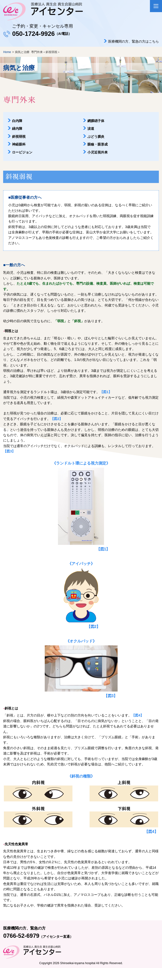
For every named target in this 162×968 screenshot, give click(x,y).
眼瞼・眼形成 (97, 144)
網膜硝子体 (95, 121)
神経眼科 (19, 144)
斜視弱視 (19, 136)
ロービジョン (22, 152)
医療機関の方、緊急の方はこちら (133, 41)
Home (7, 52)
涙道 (90, 128)
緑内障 (17, 128)
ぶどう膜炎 (95, 136)
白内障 (17, 121)
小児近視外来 (97, 152)
